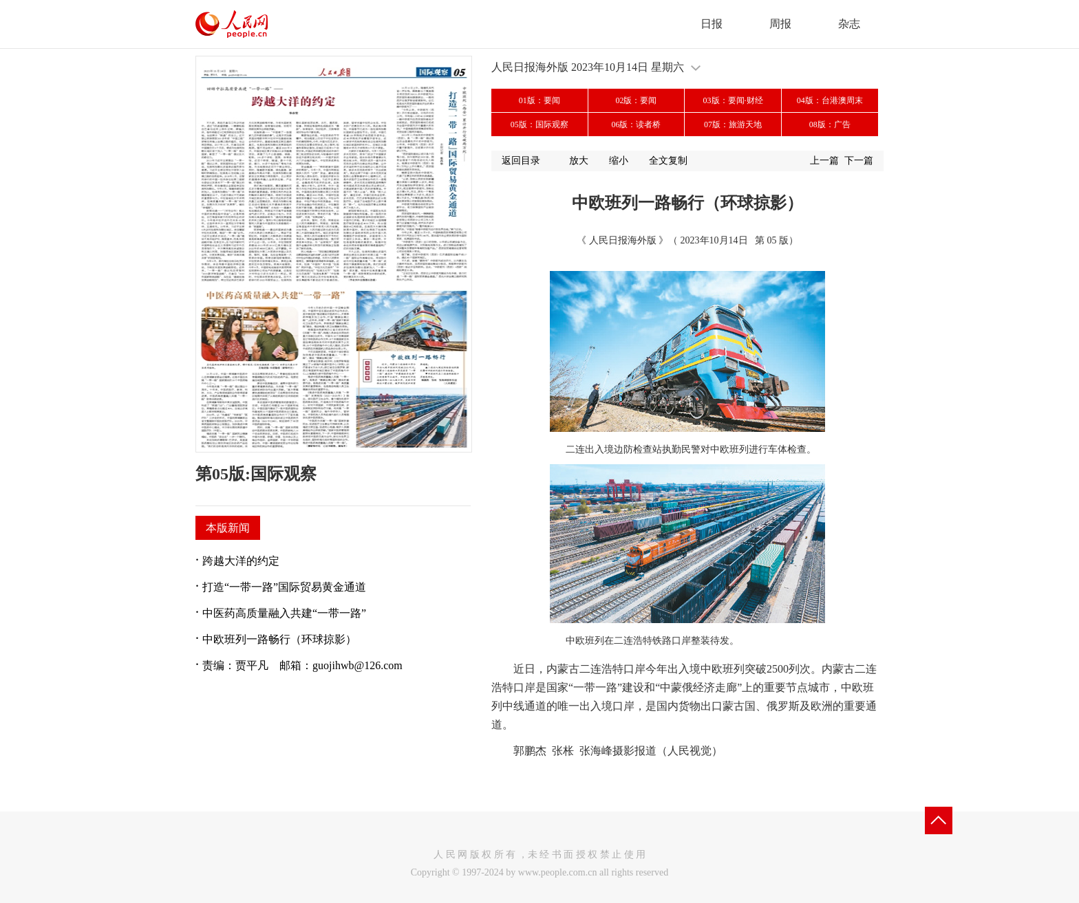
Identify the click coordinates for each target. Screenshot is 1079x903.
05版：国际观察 (539, 124)
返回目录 (521, 160)
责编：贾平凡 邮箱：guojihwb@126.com (302, 665)
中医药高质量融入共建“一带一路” (284, 613)
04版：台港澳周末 (830, 100)
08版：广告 (830, 124)
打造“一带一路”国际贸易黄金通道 (284, 587)
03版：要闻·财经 (733, 100)
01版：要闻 (539, 100)
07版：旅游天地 (733, 124)
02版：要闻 (635, 100)
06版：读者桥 (636, 124)
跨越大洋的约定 (240, 561)
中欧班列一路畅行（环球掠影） (279, 639)
